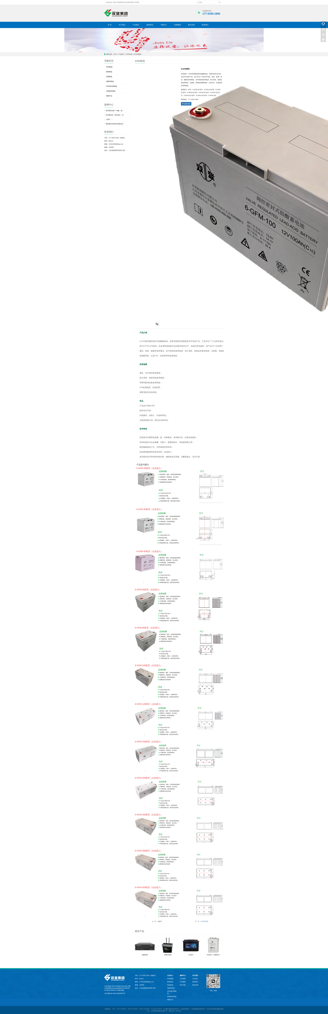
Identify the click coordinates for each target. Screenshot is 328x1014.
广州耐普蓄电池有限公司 (198, 1009)
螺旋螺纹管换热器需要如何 (114, 124)
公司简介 (195, 978)
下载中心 (163, 25)
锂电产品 (109, 96)
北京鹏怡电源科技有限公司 (171, 1009)
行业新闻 (183, 982)
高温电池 (109, 76)
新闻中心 (183, 975)
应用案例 (177, 25)
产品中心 (170, 975)
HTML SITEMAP (133, 1009)
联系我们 (205, 25)
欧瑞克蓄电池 (185, 1009)
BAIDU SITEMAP (144, 1009)
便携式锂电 (167, 955)
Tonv (113, 1009)
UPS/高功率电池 (111, 86)
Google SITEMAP (156, 1009)
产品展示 (136, 25)
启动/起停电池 (110, 91)
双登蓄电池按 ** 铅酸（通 (114, 110)
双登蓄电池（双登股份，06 (115, 115)
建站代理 (171, 1011)
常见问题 (183, 985)
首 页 (110, 25)
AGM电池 (129, 54)
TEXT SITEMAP (121, 1009)
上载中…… (109, 119)
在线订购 (186, 104)
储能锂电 (145, 955)
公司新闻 (183, 978)
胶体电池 (109, 72)
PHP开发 (178, 1011)
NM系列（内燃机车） (214, 955)
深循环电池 (110, 81)
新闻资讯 (149, 25)
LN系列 (190, 955)
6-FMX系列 (204, 921)
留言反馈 (191, 25)
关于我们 (122, 25)
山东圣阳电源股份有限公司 (159, 1011)
